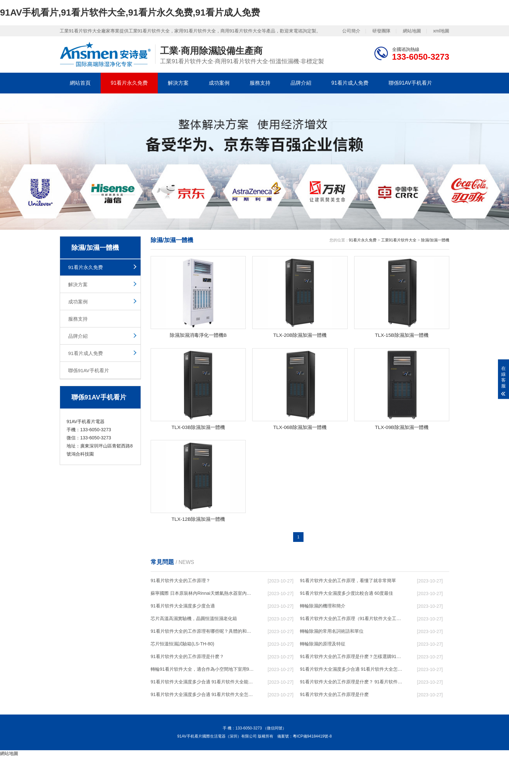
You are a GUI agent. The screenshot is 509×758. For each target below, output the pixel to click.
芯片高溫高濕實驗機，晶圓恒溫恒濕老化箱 (194, 619)
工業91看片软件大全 (398, 240)
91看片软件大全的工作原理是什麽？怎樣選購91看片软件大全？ (352, 657)
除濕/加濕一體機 (435, 240)
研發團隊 (381, 30)
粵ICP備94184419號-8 (312, 737)
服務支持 (260, 83)
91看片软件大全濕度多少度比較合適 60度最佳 (346, 594)
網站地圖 (412, 30)
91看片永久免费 (129, 83)
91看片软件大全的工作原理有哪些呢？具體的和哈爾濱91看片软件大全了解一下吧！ (203, 632)
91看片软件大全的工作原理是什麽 (334, 695)
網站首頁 (80, 83)
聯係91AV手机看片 (410, 83)
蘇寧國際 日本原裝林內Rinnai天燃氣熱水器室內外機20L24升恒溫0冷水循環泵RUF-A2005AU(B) (203, 594)
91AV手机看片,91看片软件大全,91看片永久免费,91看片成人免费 (130, 12)
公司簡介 (351, 30)
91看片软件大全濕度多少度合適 (183, 607)
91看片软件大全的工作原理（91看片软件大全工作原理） (352, 619)
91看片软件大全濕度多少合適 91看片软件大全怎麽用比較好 (352, 670)
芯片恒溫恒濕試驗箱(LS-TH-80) (182, 645)
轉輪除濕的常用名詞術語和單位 (332, 632)
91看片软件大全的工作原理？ (180, 581)
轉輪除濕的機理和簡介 (322, 607)
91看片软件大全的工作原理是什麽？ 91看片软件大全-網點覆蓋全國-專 (352, 683)
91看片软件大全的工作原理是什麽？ (187, 657)
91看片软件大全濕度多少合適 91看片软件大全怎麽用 (203, 695)
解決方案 (178, 83)
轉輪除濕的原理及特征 (322, 645)
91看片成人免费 (349, 83)
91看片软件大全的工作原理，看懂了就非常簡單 (348, 581)
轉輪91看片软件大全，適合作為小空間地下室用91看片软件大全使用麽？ (203, 670)
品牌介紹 (301, 83)
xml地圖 (441, 30)
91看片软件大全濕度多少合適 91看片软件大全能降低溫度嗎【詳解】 (203, 683)
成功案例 (219, 83)
